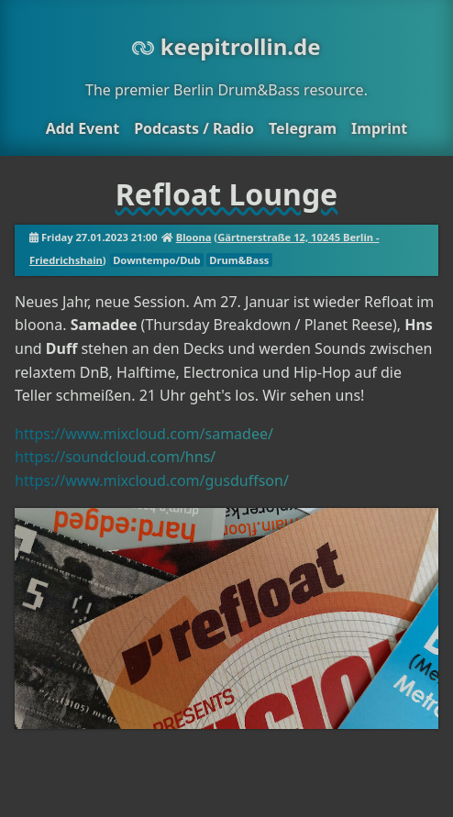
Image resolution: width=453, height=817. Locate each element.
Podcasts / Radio (194, 128)
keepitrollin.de (226, 46)
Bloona (194, 237)
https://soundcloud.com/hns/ (115, 457)
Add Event (82, 128)
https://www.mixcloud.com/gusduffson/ (152, 480)
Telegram (303, 128)
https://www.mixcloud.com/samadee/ (144, 434)
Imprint (379, 128)
